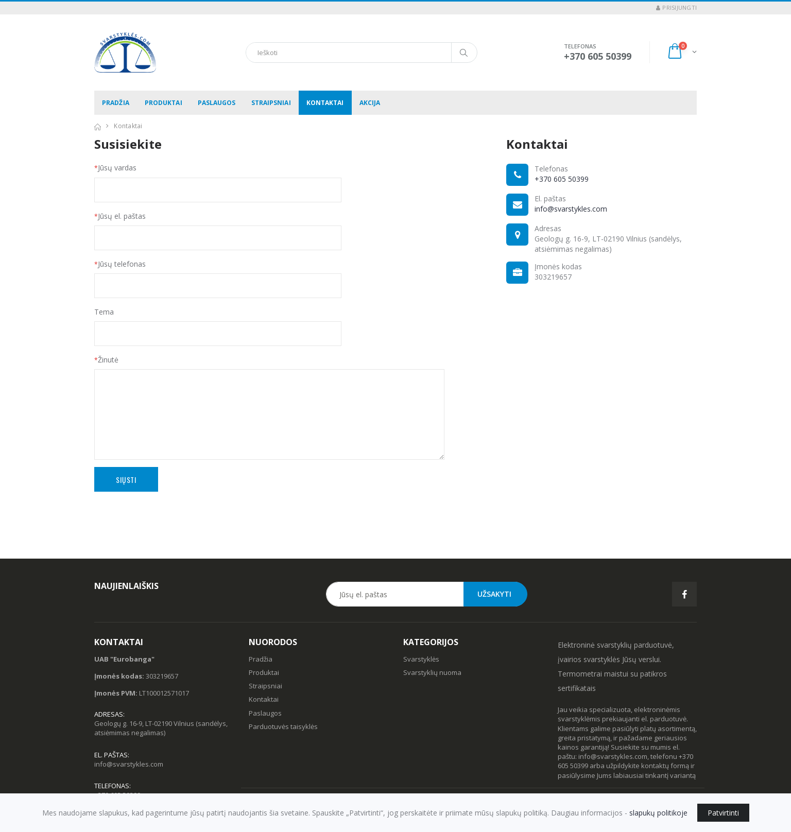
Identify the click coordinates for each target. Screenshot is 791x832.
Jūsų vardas (115, 167)
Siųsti (126, 479)
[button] (681, 52)
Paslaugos (217, 102)
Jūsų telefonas (120, 264)
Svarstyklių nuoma (432, 672)
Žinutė (106, 360)
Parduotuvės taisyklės (283, 726)
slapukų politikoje (658, 813)
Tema (104, 312)
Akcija (370, 102)
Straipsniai (271, 102)
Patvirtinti (723, 813)
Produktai (163, 102)
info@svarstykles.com (571, 209)
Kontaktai (325, 102)
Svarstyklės (421, 659)
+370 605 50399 (562, 179)
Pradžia (115, 102)
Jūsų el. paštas (120, 216)
